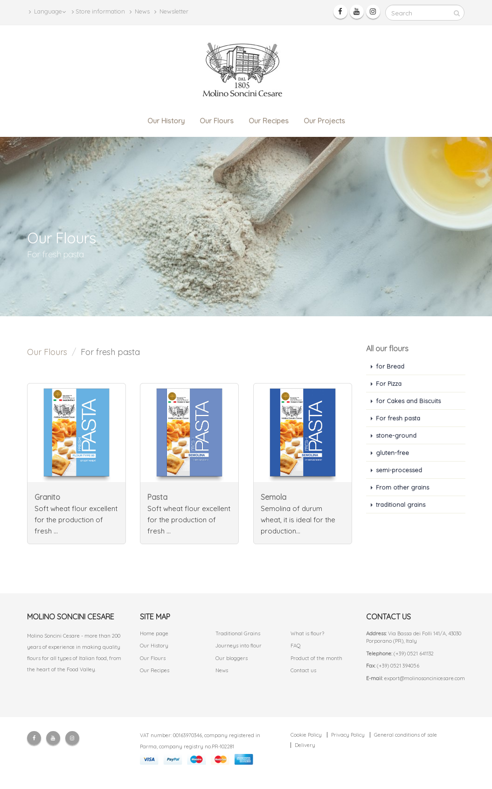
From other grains (402, 487)
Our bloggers (231, 658)
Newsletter (171, 11)
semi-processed (399, 470)
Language (47, 11)
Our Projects (324, 120)
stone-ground (396, 435)
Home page (154, 633)
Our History (166, 120)
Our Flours (217, 120)
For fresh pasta (398, 418)
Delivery (305, 745)
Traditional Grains (237, 633)
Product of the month (316, 658)
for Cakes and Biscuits (408, 401)
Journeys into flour (238, 645)
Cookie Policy (306, 735)
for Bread (390, 366)
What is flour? (307, 633)
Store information (98, 11)
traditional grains (400, 504)
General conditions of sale (405, 735)
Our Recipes (269, 120)
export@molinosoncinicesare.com (424, 678)
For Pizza (389, 383)
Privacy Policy (348, 735)
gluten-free (392, 452)
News (140, 11)
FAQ (296, 645)
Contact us (303, 670)
